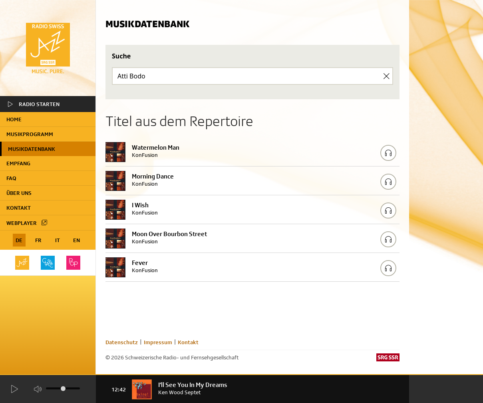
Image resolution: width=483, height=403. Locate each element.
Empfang (18, 163)
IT (57, 240)
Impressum (158, 342)
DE (19, 240)
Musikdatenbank (31, 149)
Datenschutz (121, 342)
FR (38, 240)
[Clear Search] (386, 76)
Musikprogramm (29, 134)
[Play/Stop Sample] (388, 153)
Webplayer (27, 223)
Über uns (19, 193)
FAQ (11, 178)
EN (76, 240)
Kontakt (18, 208)
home (14, 119)
